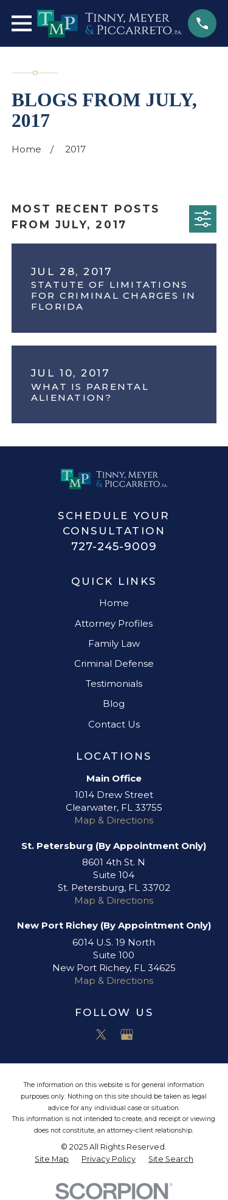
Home (114, 603)
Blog (114, 703)
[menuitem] (52, 1159)
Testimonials (114, 683)
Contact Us (114, 724)
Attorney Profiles (114, 623)
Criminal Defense (114, 663)
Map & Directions (113, 820)
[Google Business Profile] (126, 1034)
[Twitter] (101, 1034)
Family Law (114, 643)
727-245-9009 (114, 546)
